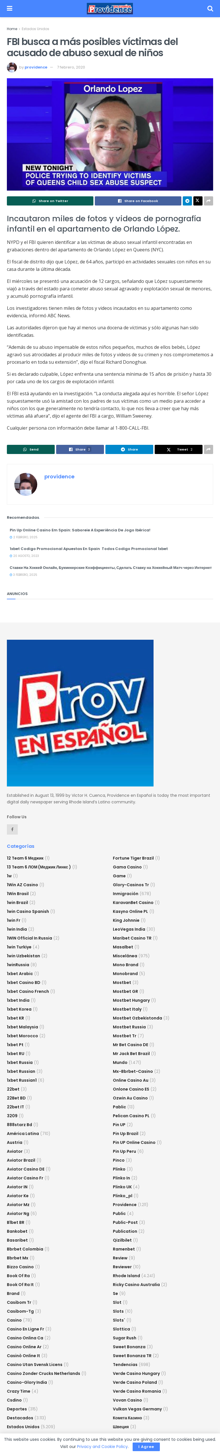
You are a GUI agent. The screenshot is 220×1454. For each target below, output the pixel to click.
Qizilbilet (122, 1240)
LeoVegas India (129, 929)
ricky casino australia (136, 1284)
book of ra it (20, 1284)
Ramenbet (124, 1249)
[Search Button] (210, 8)
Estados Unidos (35, 28)
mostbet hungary (131, 1000)
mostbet (122, 982)
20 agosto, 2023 (24, 556)
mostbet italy (127, 1009)
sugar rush (124, 1338)
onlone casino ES (131, 1089)
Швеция (121, 1427)
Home (12, 28)
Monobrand (125, 973)
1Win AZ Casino (22, 885)
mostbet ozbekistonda (137, 1018)
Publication (125, 1231)
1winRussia (18, 965)
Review (120, 1258)
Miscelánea (125, 956)
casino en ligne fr (25, 1329)
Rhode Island (126, 1276)
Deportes (17, 1409)
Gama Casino (127, 867)
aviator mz (18, 1205)
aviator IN (17, 1187)
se (115, 1293)
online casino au (130, 1080)
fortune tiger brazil (133, 858)
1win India (17, 929)
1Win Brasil (18, 894)
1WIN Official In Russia (29, 938)
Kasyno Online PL (130, 911)
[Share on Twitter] (198, 201)
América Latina (23, 1133)
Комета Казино (127, 1418)
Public (119, 1213)
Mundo (120, 1062)
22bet (13, 1089)
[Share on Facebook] (138, 201)
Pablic (119, 1107)
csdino (14, 1400)
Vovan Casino (127, 1400)
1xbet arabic (20, 973)
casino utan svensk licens (34, 1364)
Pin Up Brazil (125, 1133)
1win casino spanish (28, 911)
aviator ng (18, 1213)
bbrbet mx (17, 1258)
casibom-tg (20, 1311)
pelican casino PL (131, 1116)
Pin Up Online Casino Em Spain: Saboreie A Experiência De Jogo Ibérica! (80, 530)
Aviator (15, 1151)
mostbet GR (125, 991)
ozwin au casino (130, 1098)
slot (117, 1302)
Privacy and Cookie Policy (102, 1446)
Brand (13, 1293)
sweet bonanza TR (132, 1356)
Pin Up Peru (124, 1151)
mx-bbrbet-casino (133, 1071)
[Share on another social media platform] (208, 201)
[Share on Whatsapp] (50, 201)
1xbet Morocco (22, 1036)
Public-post (125, 1222)
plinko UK (122, 1187)
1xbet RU (15, 1053)
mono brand (125, 965)
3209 (12, 1116)
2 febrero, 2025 (24, 537)
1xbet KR (15, 1018)
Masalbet (123, 947)
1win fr (13, 920)
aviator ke (18, 1196)
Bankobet (17, 1231)
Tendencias (125, 1364)
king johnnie (126, 920)
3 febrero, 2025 (23, 575)
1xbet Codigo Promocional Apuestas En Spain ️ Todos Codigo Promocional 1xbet (89, 548)
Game (119, 876)
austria (14, 1142)
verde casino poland (135, 1382)
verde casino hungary (136, 1373)
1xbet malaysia (22, 1027)
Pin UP (119, 1125)
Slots (118, 1311)
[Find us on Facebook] (12, 829)
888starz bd (19, 1125)
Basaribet (17, 1240)
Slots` (119, 1320)
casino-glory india (27, 1382)
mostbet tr (124, 1036)
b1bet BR (15, 1222)
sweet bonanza (129, 1347)
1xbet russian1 (22, 1080)
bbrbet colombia (25, 1249)
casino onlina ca (25, 1338)
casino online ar (24, 1347)
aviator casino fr (25, 1178)
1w (9, 876)
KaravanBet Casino (133, 902)
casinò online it (23, 1356)
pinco (119, 1160)
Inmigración (125, 894)
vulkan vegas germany (137, 1409)
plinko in (121, 1178)
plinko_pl (122, 1196)
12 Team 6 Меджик (25, 858)
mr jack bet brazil (131, 1053)
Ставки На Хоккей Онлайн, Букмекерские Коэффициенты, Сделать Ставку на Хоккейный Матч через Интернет (111, 567)
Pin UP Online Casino (134, 1142)
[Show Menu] (9, 8)
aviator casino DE (25, 1169)
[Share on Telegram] (187, 201)
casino (14, 1320)
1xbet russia (20, 1062)
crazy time (18, 1391)
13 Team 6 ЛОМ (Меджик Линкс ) (39, 867)
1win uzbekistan (23, 956)
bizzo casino (20, 1267)
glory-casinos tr (131, 885)
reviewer (122, 1267)
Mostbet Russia (129, 1027)
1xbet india (18, 1000)
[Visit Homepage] (110, 8)
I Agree (146, 1446)
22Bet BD (16, 1098)
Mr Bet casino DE (130, 1045)
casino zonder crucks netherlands (43, 1373)
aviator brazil (21, 1160)
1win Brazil (17, 902)
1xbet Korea (19, 1009)
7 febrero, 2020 (71, 67)
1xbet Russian (21, 1071)
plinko (119, 1169)
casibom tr (19, 1302)
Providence (125, 1205)
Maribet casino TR (132, 938)
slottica (121, 1329)
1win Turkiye (19, 947)
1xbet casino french (28, 991)
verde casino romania (137, 1391)
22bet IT (15, 1107)
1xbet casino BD (23, 982)
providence (36, 67)
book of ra (18, 1276)
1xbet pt (15, 1045)
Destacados (20, 1418)
